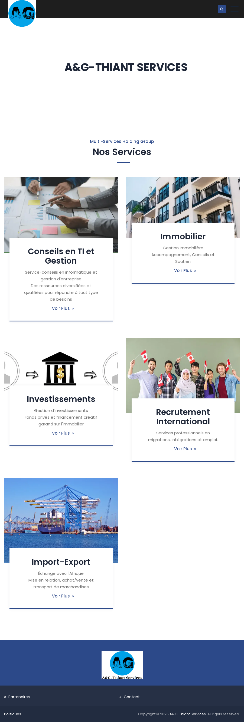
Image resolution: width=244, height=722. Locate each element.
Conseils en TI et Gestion (61, 256)
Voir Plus (61, 308)
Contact (132, 697)
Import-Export (61, 562)
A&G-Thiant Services (188, 714)
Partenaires (19, 697)
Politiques (12, 714)
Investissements (61, 399)
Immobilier (183, 236)
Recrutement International (183, 417)
